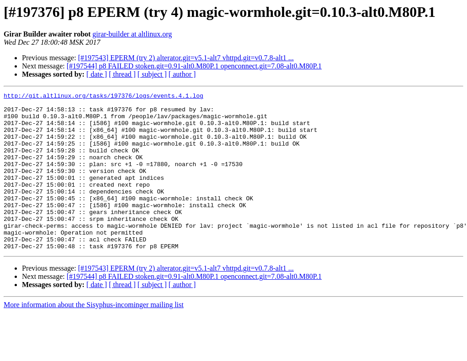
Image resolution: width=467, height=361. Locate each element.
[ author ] (182, 74)
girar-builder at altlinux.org (132, 34)
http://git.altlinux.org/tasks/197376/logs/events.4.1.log (103, 97)
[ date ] (96, 74)
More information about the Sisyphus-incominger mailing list (94, 336)
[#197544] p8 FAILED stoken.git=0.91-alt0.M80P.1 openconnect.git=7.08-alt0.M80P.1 (194, 66)
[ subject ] (152, 74)
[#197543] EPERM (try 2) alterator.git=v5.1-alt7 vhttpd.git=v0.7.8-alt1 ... (186, 58)
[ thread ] (122, 74)
